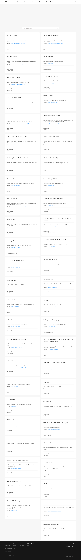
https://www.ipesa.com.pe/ (16, 326)
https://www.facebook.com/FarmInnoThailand (20, 206)
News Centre (22, 545)
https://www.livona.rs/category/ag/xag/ (18, 366)
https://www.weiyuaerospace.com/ (54, 429)
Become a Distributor (50, 1)
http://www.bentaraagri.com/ (53, 123)
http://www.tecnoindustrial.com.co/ (54, 266)
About (40, 1)
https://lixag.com (14, 406)
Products (25, 1)
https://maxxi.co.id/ (14, 510)
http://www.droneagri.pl (15, 286)
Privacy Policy (7, 555)
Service (14, 548)
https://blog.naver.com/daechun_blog (18, 165)
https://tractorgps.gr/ (51, 388)
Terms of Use (12, 555)
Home (18, 1)
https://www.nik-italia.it (52, 102)
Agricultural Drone (7, 545)
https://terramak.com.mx (52, 287)
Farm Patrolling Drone (8, 551)
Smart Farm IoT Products (8, 548)
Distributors (28, 545)
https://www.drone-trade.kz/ (53, 409)
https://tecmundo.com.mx (16, 468)
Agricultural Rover (7, 549)
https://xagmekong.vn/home (53, 349)
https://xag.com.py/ (14, 104)
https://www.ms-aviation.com (16, 487)
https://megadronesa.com (16, 447)
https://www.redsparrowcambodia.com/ (55, 43)
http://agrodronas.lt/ (51, 326)
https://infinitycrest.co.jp (15, 386)
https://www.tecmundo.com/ (53, 306)
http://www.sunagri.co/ (52, 246)
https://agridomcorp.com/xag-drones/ (18, 43)
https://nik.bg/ (50, 63)
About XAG (14, 545)
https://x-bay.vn (14, 144)
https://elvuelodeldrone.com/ (16, 347)
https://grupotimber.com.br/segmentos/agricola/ (57, 369)
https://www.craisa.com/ (15, 267)
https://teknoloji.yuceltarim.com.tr (54, 511)
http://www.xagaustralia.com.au (17, 425)
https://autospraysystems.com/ (17, 64)
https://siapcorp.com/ (52, 226)
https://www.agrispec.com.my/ (17, 227)
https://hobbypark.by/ (15, 306)
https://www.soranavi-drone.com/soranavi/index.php (21, 123)
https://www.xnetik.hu (52, 490)
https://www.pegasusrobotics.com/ (54, 82)
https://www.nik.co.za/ (52, 165)
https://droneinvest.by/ (15, 185)
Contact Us (14, 549)
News (33, 1)
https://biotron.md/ (51, 185)
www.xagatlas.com (51, 530)
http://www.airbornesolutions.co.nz (18, 84)
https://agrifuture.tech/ (15, 247)
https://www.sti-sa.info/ (52, 205)
